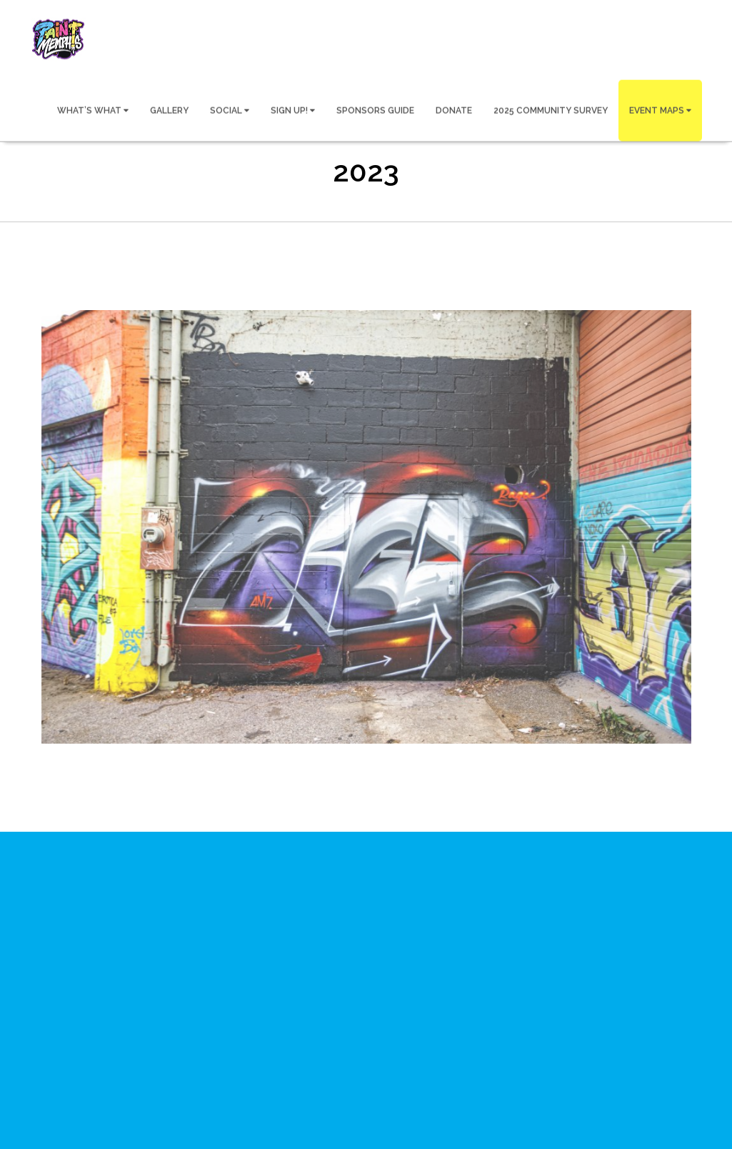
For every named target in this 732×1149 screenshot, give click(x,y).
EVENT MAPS (660, 110)
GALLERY (169, 110)
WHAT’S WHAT (93, 110)
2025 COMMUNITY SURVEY (550, 110)
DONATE (454, 110)
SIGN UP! (293, 110)
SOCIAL (229, 110)
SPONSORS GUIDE (375, 110)
